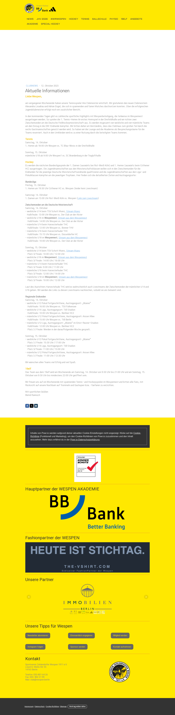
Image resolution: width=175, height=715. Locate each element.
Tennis (85, 19)
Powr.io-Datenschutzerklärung (85, 439)
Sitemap (63, 706)
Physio (114, 19)
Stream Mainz (73, 211)
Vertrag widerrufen (77, 706)
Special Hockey (50, 24)
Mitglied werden (120, 635)
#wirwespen (58, 19)
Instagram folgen (35, 647)
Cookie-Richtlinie (52, 706)
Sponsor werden (77, 647)
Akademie (32, 24)
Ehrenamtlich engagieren (81, 635)
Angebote (136, 19)
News (30, 19)
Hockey (73, 19)
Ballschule (99, 19)
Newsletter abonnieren (38, 635)
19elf (124, 19)
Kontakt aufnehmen (122, 647)
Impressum (29, 706)
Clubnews (32, 86)
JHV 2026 (42, 19)
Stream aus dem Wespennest (72, 218)
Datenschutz (40, 706)
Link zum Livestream (88, 198)
